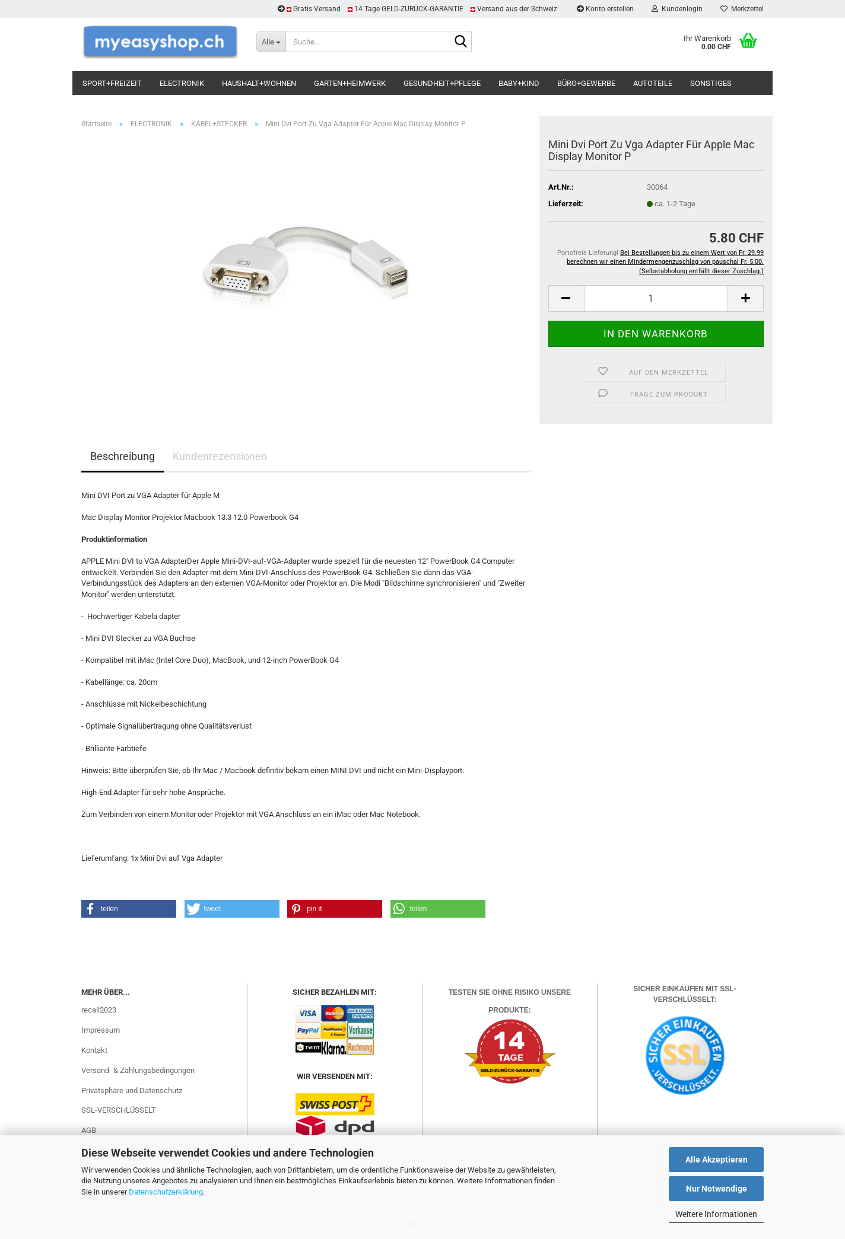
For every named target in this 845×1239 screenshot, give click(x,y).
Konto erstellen (605, 9)
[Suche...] (270, 41)
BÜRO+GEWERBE (586, 83)
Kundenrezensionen (220, 456)
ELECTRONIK (182, 83)
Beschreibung (122, 456)
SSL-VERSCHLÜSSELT (118, 1110)
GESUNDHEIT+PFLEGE (442, 83)
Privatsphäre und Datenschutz (131, 1090)
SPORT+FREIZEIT (112, 83)
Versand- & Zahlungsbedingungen (138, 1070)
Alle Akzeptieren (716, 1159)
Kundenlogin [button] (677, 9)
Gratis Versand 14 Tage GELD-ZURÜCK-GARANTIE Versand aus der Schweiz (418, 9)
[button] (566, 298)
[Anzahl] (656, 298)
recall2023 (98, 1009)
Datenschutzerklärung (166, 1191)
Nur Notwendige (716, 1188)
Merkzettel (742, 9)
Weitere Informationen (716, 1214)
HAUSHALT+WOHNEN (259, 83)
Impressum (100, 1030)
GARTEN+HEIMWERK (350, 83)
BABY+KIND (518, 83)
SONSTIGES (711, 83)
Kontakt (94, 1050)
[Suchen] (460, 42)
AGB (88, 1130)
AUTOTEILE (652, 83)
